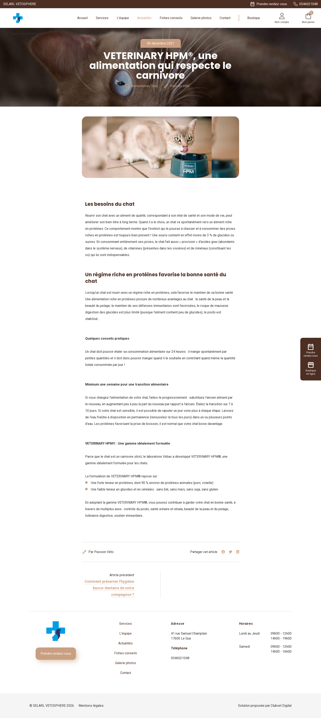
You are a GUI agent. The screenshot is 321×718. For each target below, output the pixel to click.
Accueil (82, 18)
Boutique (253, 18)
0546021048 (180, 658)
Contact (225, 18)
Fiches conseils (171, 18)
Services (102, 18)
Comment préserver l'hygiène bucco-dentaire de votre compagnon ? (109, 588)
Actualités (144, 18)
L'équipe (123, 18)
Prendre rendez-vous (56, 653)
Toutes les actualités (21, 33)
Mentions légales (91, 706)
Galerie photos (201, 18)
